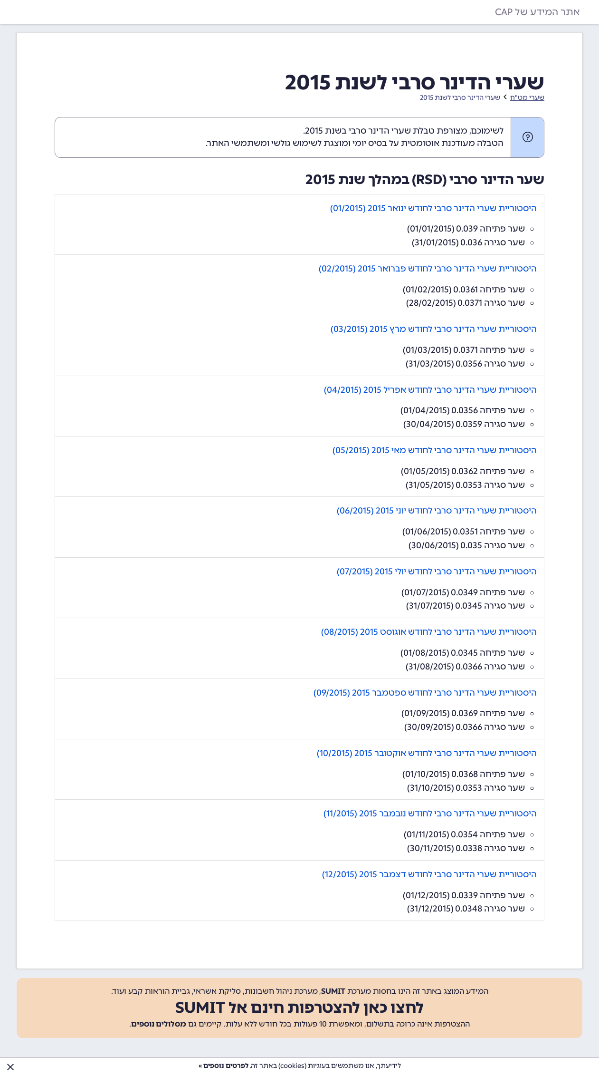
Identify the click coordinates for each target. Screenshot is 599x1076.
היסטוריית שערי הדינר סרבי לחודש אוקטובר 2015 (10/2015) (427, 753)
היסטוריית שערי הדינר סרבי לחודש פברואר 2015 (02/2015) (428, 268)
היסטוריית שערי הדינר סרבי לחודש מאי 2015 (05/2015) (435, 450)
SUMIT (333, 991)
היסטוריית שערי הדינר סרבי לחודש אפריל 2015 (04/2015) (430, 390)
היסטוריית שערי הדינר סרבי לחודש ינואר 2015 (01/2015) (433, 208)
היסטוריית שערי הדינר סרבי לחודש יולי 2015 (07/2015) (437, 571)
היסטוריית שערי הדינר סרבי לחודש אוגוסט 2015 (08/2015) (429, 632)
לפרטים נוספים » (223, 1066)
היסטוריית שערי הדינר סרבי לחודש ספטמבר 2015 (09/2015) (425, 693)
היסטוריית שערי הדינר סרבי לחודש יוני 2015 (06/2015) (437, 510)
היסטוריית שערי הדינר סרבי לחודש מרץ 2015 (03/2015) (434, 329)
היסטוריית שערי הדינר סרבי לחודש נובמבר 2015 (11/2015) (430, 813)
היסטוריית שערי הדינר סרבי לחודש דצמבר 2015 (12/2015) (429, 874)
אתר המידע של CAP (537, 12)
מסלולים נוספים (158, 1023)
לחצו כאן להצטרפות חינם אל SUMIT (299, 1007)
